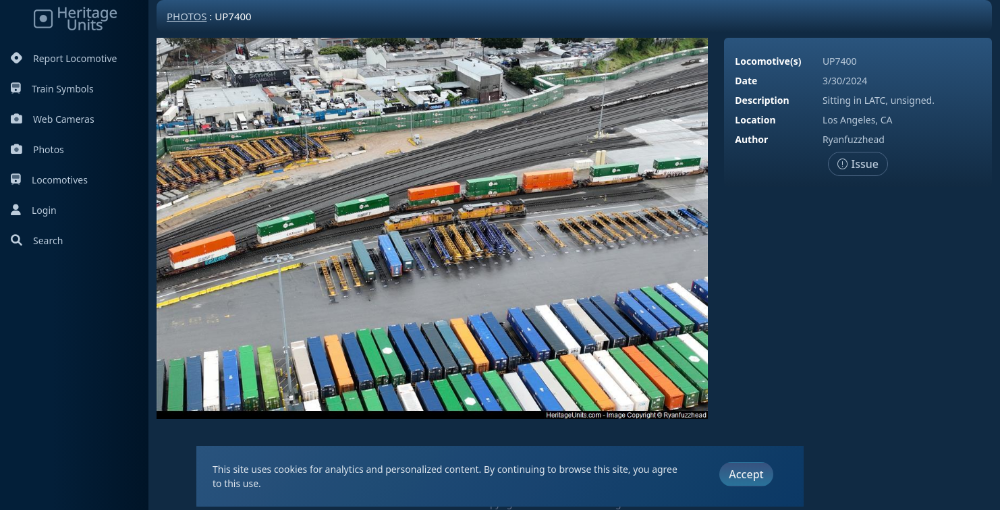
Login (34, 210)
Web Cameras (52, 119)
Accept (746, 474)
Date (746, 80)
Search (37, 240)
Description (762, 100)
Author (751, 139)
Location (755, 119)
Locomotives (49, 179)
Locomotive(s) (768, 61)
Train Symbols (52, 88)
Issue (858, 164)
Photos (37, 149)
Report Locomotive (64, 58)
